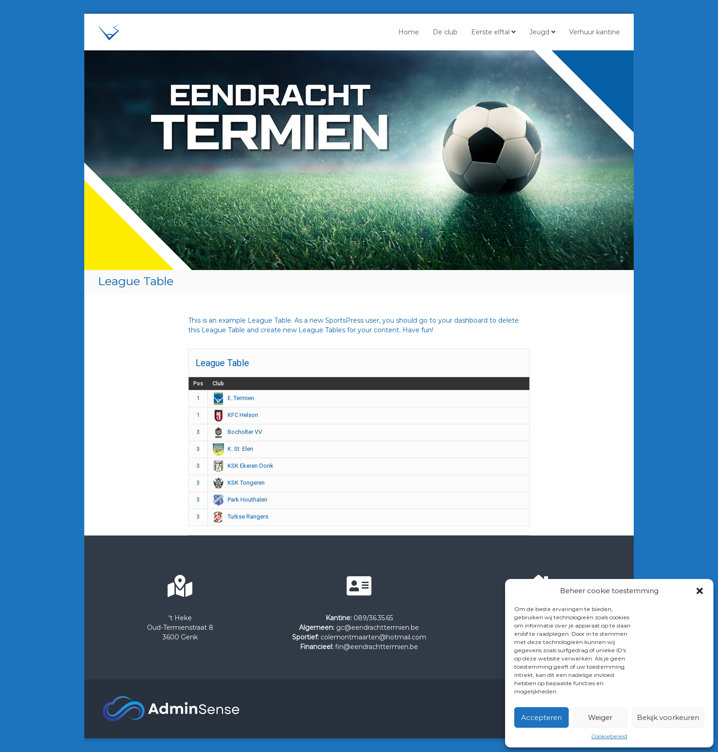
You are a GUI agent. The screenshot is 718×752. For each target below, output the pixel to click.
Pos (198, 383)
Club (218, 383)
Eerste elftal (490, 32)
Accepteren (541, 717)
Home (408, 32)
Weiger (600, 717)
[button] (699, 590)
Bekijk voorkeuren (668, 717)
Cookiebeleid (609, 736)
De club (445, 32)
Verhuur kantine (594, 32)
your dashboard (463, 320)
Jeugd (539, 32)
